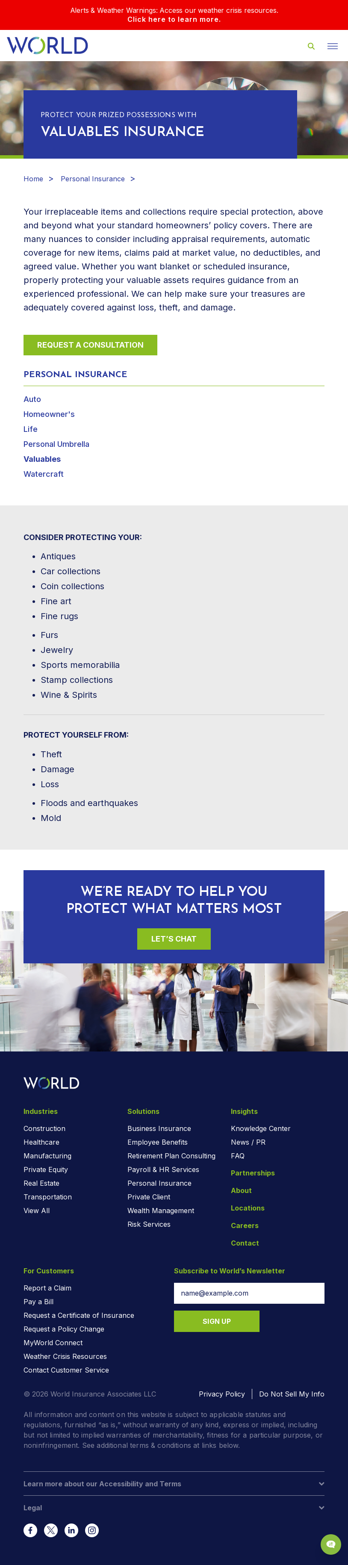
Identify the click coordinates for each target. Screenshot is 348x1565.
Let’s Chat (174, 938)
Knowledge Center (261, 1128)
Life (31, 429)
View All (37, 1210)
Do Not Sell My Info (291, 1394)
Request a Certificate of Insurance (79, 1315)
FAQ (238, 1156)
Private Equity (46, 1169)
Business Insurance (159, 1128)
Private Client (148, 1197)
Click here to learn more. (174, 19)
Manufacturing (47, 1156)
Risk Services (149, 1224)
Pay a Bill (38, 1301)
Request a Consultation (90, 344)
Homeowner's (49, 414)
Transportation (48, 1197)
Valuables (42, 459)
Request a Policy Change (64, 1329)
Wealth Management (160, 1210)
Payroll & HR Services (163, 1169)
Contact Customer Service (66, 1370)
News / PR (248, 1142)
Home (33, 178)
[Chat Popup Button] (331, 1544)
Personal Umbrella (56, 444)
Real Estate (41, 1183)
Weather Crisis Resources (65, 1356)
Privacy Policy (222, 1394)
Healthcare (41, 1142)
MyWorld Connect (53, 1342)
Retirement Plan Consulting (171, 1156)
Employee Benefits (157, 1142)
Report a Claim (47, 1288)
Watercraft (44, 474)
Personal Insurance (93, 178)
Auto (32, 399)
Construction (44, 1128)
